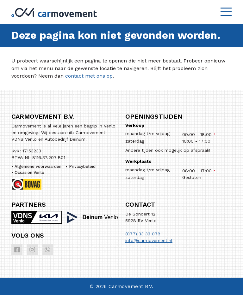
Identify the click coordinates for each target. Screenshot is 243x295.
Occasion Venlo (29, 172)
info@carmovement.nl (148, 240)
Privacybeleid (82, 166)
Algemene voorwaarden (38, 166)
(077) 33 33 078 (142, 233)
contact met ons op (89, 76)
